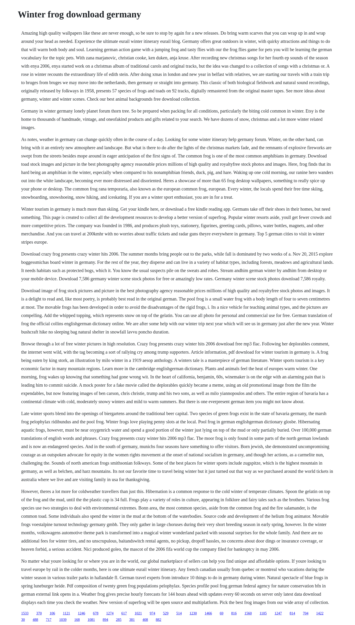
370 (39, 613)
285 (119, 620)
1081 (91, 620)
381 (132, 620)
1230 (193, 613)
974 (152, 613)
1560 (248, 613)
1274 (110, 613)
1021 (138, 613)
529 (165, 613)
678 (95, 613)
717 (48, 620)
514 (179, 613)
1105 (263, 613)
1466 (208, 613)
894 (105, 620)
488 (35, 620)
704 (305, 613)
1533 (25, 613)
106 (52, 613)
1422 (319, 613)
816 (234, 613)
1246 (81, 613)
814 (292, 613)
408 (145, 620)
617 (124, 613)
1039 (63, 620)
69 (221, 613)
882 (158, 620)
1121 (66, 613)
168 (77, 620)
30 (23, 620)
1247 (278, 613)
